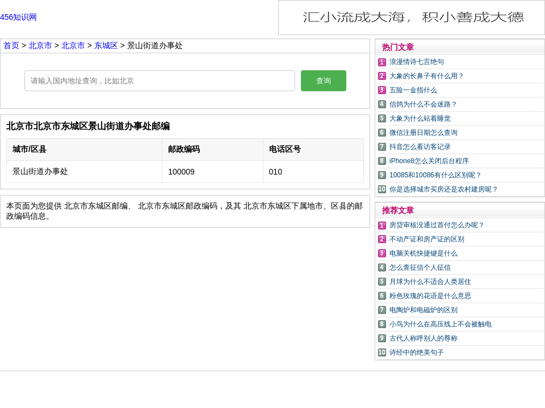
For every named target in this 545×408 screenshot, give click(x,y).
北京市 (41, 45)
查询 (323, 80)
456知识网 (18, 17)
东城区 (106, 45)
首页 (11, 45)
